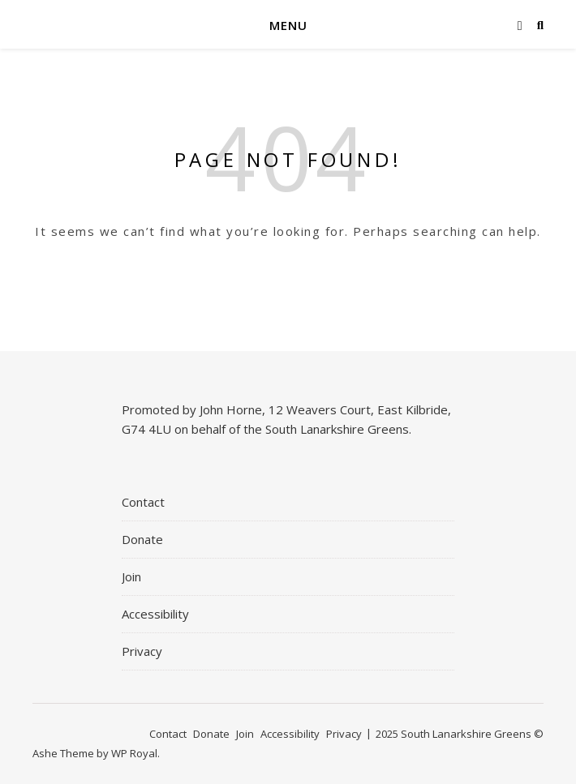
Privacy (142, 651)
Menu (288, 25)
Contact (143, 502)
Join (131, 576)
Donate (142, 539)
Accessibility (155, 614)
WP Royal (134, 753)
